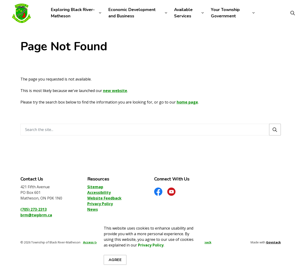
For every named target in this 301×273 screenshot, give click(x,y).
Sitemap (95, 186)
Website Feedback (104, 198)
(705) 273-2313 (33, 209)
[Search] (275, 129)
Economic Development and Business (132, 13)
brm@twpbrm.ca (36, 215)
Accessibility (99, 192)
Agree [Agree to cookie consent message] (115, 262)
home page (187, 102)
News (92, 209)
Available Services (183, 13)
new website (115, 90)
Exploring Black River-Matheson (73, 13)
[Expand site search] (292, 13)
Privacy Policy (151, 247)
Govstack (273, 242)
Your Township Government (225, 13)
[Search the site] (150, 129)
